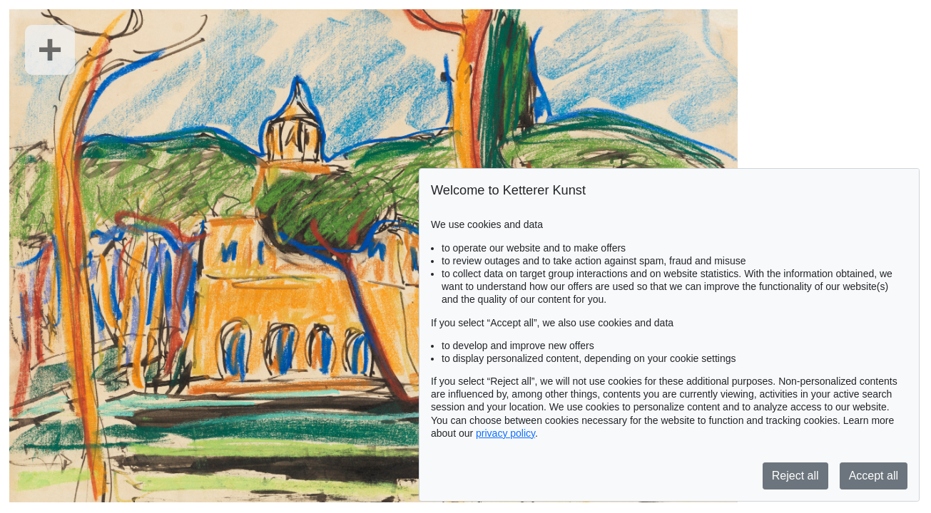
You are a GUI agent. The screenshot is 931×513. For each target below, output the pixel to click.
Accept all (873, 476)
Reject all (795, 476)
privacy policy (505, 433)
